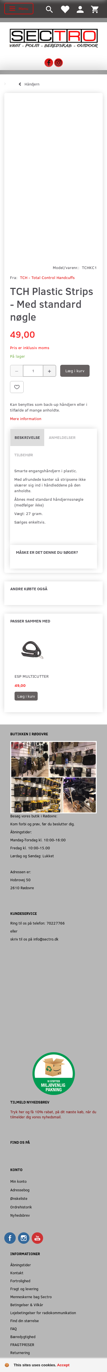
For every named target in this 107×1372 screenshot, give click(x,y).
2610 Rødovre (22, 887)
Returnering (20, 1352)
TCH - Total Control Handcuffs (47, 277)
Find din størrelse (24, 1320)
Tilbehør (23, 454)
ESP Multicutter (32, 676)
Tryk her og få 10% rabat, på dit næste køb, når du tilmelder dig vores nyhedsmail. (53, 1114)
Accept (63, 1365)
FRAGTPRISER (22, 1344)
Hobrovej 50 (20, 879)
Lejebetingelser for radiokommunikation (43, 1312)
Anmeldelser (62, 437)
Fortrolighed (20, 1280)
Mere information (25, 418)
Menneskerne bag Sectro (31, 1296)
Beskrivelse (27, 437)
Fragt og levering (24, 1288)
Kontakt (16, 1272)
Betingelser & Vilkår (26, 1304)
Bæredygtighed (22, 1336)
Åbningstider (20, 1264)
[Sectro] (53, 37)
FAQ (13, 1328)
